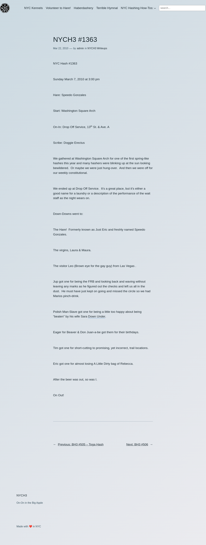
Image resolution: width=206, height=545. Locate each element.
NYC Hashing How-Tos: (137, 8)
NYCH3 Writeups (97, 48)
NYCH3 (21, 495)
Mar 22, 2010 (60, 48)
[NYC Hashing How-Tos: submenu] (155, 8)
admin (80, 48)
